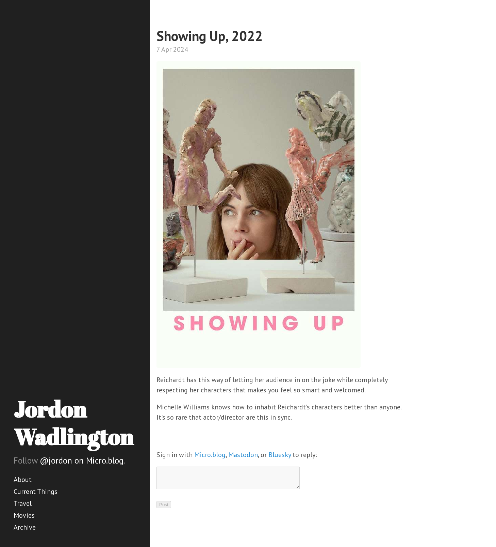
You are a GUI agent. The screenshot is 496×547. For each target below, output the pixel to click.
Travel (23, 503)
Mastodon (243, 454)
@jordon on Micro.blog (81, 460)
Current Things (35, 491)
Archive (25, 527)
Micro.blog (210, 454)
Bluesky (279, 454)
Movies (24, 515)
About (23, 479)
